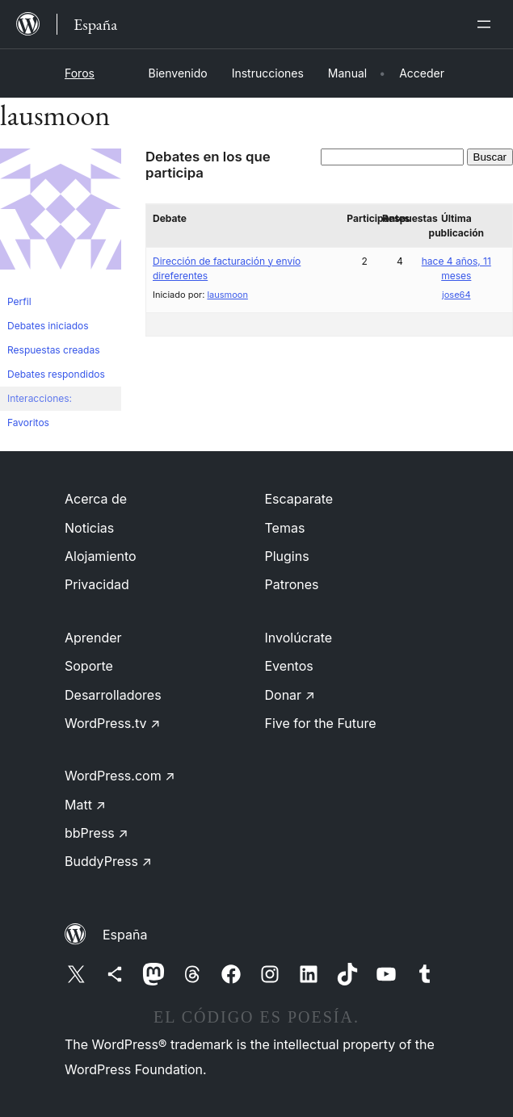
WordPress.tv (112, 723)
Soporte (89, 666)
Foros (80, 73)
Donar (290, 695)
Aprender (93, 638)
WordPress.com (120, 776)
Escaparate (299, 499)
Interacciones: (39, 398)
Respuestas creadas (53, 350)
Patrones (292, 584)
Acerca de (96, 499)
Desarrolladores (113, 695)
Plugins (287, 556)
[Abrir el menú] (487, 24)
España (125, 935)
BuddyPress (108, 861)
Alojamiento (101, 556)
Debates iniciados (48, 326)
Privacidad (97, 584)
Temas (285, 528)
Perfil (19, 301)
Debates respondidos (56, 374)
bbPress (96, 833)
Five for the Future (320, 723)
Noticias (89, 528)
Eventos (289, 666)
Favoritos (28, 422)
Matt (85, 805)
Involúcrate (299, 638)
